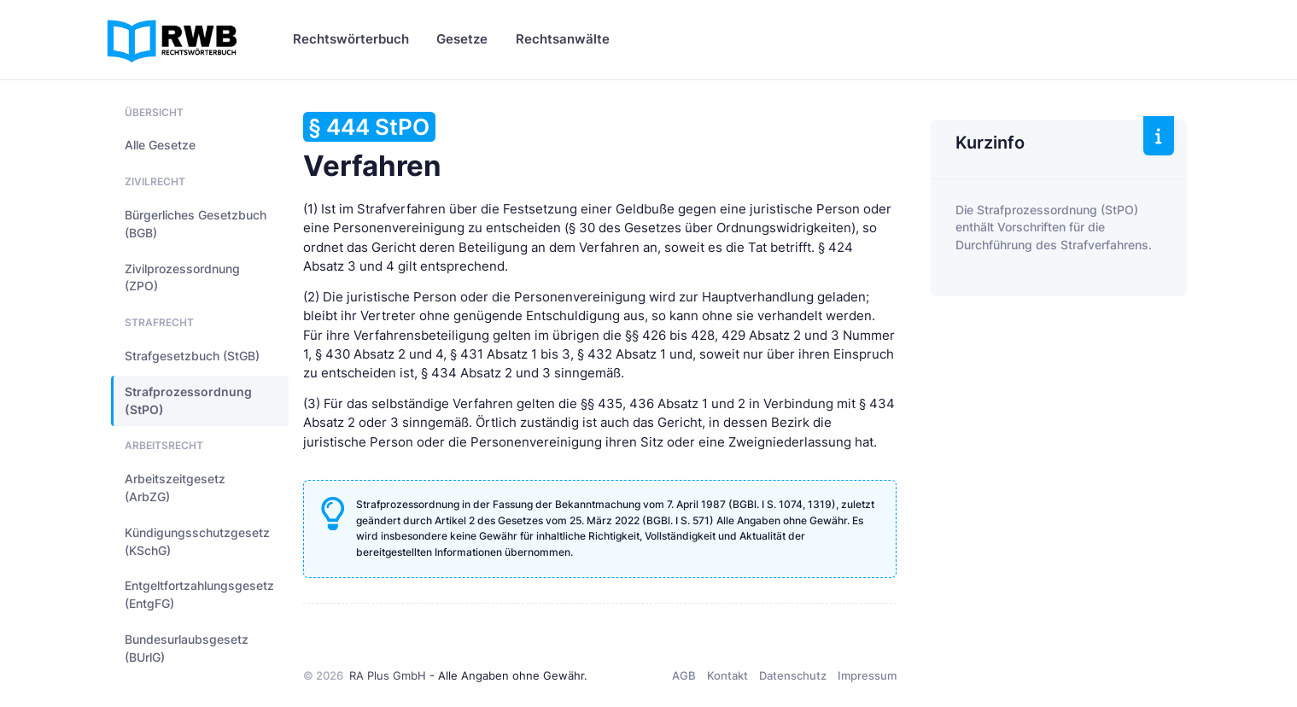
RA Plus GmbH (387, 675)
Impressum (867, 675)
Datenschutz (793, 675)
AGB (684, 675)
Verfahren (372, 147)
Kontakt (727, 675)
